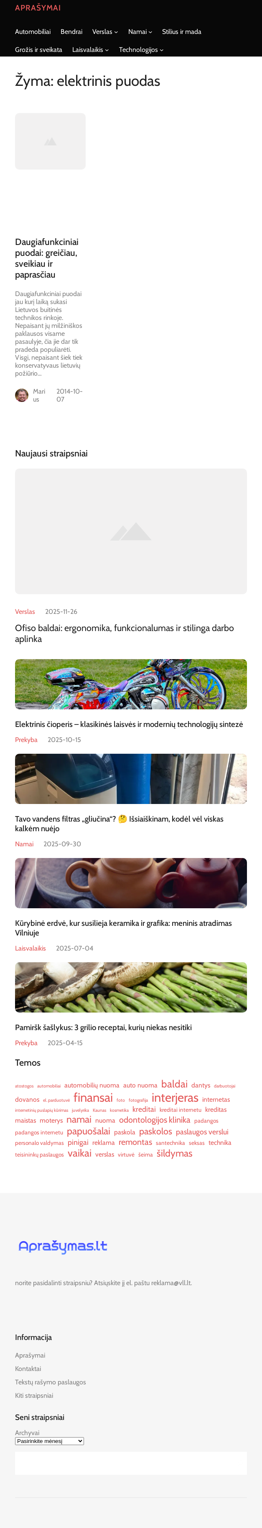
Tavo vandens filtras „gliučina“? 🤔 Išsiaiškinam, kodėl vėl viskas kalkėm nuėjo (119, 823)
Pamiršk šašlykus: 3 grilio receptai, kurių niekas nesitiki (103, 1027)
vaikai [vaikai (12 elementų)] (80, 1153)
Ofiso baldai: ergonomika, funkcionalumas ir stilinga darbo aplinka (124, 633)
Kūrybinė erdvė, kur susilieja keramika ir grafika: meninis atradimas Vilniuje (123, 928)
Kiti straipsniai (34, 1395)
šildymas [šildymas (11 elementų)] (175, 1153)
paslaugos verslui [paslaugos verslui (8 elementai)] (202, 1131)
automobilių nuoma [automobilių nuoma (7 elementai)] (92, 1085)
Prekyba (26, 740)
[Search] (238, 1463)
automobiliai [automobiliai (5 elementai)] (49, 1086)
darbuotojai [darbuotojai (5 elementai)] (224, 1086)
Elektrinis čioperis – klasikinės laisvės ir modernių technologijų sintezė (129, 724)
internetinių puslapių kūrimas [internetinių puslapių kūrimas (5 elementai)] (41, 1110)
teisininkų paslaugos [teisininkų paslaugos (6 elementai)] (39, 1154)
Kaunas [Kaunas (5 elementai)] (99, 1110)
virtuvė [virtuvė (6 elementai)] (126, 1154)
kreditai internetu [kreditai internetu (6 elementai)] (180, 1109)
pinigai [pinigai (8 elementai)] (78, 1142)
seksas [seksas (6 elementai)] (197, 1142)
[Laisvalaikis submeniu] (107, 50)
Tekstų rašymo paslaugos (50, 1382)
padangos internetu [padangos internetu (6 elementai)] (39, 1132)
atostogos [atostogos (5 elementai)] (24, 1086)
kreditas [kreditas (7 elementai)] (215, 1109)
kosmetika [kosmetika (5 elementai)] (119, 1110)
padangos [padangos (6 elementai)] (206, 1120)
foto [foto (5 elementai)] (121, 1100)
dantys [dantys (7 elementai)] (200, 1085)
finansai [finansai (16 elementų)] (93, 1097)
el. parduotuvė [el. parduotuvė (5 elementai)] (56, 1100)
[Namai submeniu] (150, 32)
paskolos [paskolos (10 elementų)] (155, 1131)
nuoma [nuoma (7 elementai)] (105, 1120)
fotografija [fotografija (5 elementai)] (138, 1100)
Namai (24, 844)
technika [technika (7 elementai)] (220, 1143)
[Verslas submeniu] (116, 32)
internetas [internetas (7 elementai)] (216, 1099)
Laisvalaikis (30, 948)
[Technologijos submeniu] (162, 50)
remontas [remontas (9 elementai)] (135, 1142)
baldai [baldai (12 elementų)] (174, 1084)
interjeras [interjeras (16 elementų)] (175, 1097)
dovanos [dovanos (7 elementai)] (27, 1099)
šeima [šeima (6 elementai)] (145, 1154)
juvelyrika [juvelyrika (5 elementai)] (80, 1110)
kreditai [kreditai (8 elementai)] (144, 1109)
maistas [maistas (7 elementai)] (25, 1120)
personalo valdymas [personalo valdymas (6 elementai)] (39, 1142)
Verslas (25, 612)
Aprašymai (38, 8)
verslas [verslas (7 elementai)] (104, 1154)
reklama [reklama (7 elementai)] (103, 1143)
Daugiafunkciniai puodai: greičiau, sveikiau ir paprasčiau (47, 258)
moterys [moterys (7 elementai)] (51, 1120)
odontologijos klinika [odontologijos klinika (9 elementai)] (155, 1120)
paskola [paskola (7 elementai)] (124, 1132)
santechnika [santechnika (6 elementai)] (170, 1142)
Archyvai (27, 1433)
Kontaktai (28, 1369)
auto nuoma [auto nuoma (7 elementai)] (140, 1085)
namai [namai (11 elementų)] (79, 1119)
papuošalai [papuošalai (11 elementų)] (88, 1131)
